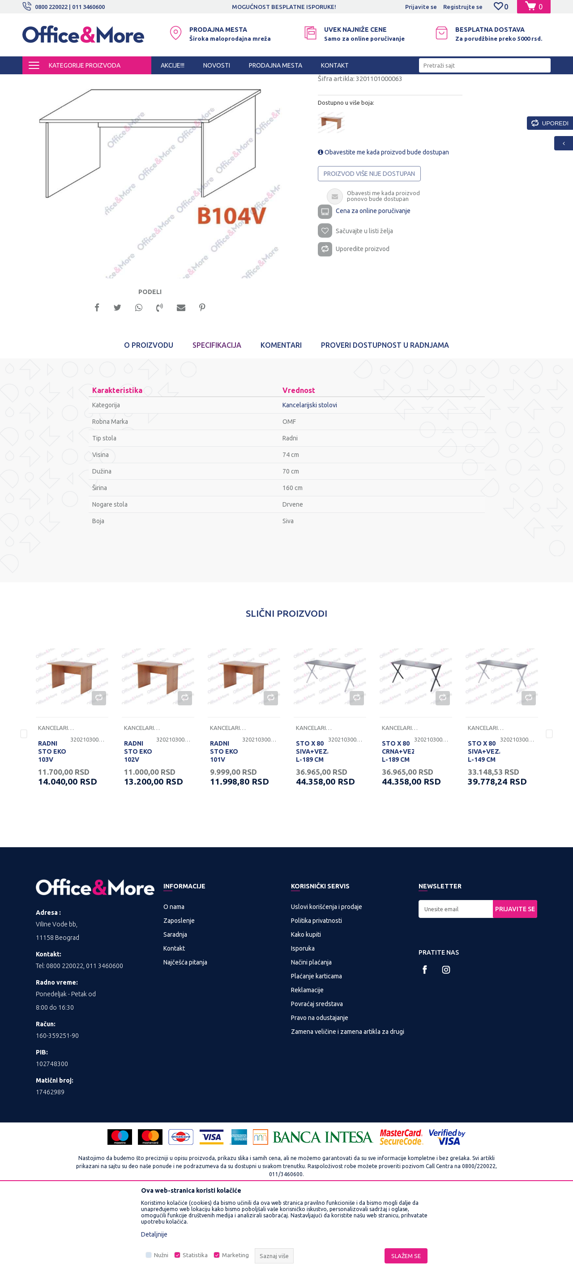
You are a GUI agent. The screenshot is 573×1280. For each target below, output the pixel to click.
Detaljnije (154, 1234)
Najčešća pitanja (185, 1041)
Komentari (281, 424)
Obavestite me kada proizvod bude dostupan (383, 227)
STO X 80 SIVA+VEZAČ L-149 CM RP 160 (484, 834)
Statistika (195, 1255)
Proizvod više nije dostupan (369, 249)
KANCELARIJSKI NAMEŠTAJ (131, 82)
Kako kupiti (306, 1013)
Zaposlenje (179, 999)
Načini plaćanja (311, 1041)
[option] (286, 6)
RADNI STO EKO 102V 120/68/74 (139, 834)
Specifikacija (216, 424)
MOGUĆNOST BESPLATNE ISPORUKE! (286, 7)
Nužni (161, 1255)
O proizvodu (148, 424)
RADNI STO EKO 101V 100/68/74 (225, 834)
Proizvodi (76, 82)
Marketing (235, 1255)
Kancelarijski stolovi (200, 82)
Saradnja (175, 1013)
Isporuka (303, 1027)
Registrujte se (463, 7)
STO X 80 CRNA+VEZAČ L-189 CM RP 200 (398, 834)
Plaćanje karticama (316, 1055)
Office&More (39, 82)
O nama (173, 986)
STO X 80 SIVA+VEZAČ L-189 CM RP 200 (312, 834)
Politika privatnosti (316, 999)
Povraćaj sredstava (317, 1083)
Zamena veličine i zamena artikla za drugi (347, 1110)
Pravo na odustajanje (319, 1097)
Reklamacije (307, 1069)
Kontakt (174, 1027)
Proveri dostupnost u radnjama (385, 424)
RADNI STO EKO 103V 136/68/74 (53, 834)
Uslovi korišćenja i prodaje (326, 986)
